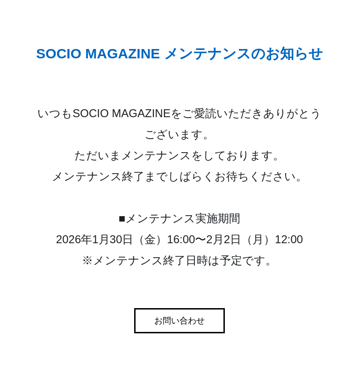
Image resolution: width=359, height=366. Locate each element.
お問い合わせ (179, 320)
